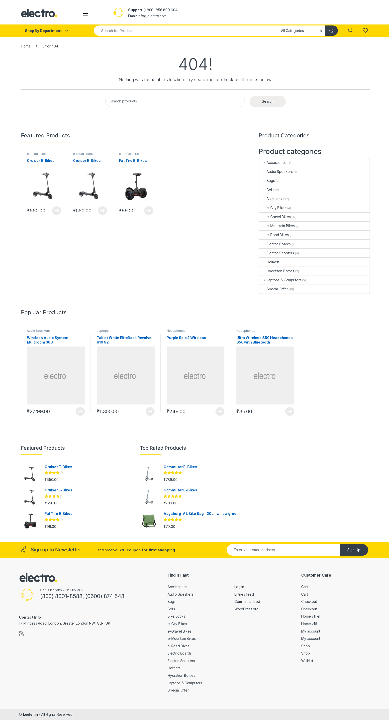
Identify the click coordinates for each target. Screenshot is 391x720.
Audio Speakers (276, 171)
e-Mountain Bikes (277, 226)
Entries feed (244, 594)
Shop (305, 646)
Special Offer (273, 289)
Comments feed (247, 601)
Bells (266, 190)
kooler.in (30, 714)
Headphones (176, 331)
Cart (304, 587)
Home (25, 46)
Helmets (269, 262)
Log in (239, 587)
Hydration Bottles (276, 271)
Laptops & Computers (280, 280)
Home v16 (309, 624)
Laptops (103, 331)
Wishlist (307, 661)
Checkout (309, 601)
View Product (56, 210)
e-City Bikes (272, 208)
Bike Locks (271, 199)
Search (268, 101)
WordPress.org (246, 609)
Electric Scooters (276, 253)
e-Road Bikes (37, 154)
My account (310, 631)
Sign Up (353, 550)
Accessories (272, 162)
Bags (267, 180)
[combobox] (186, 30)
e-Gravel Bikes (129, 154)
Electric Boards (275, 244)
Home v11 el (310, 616)
